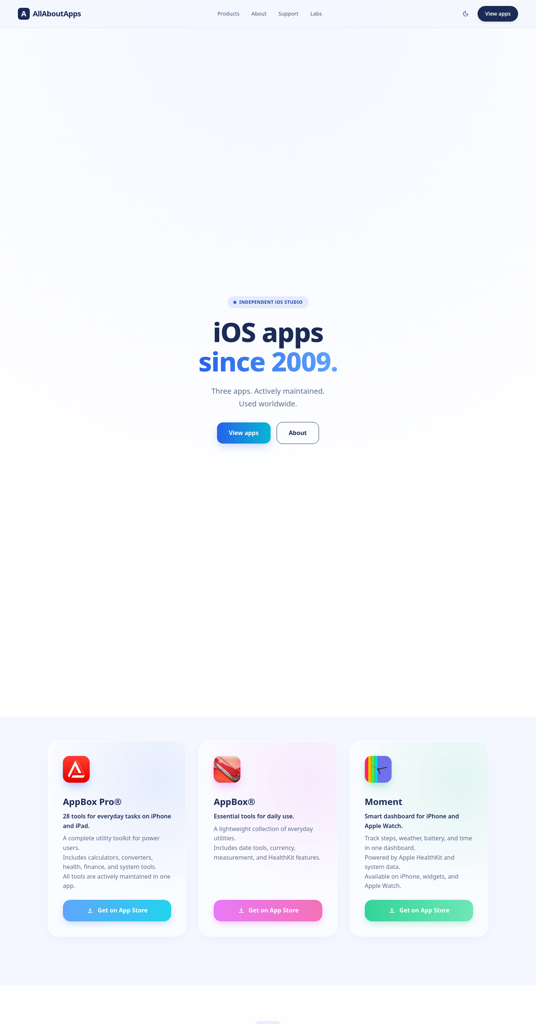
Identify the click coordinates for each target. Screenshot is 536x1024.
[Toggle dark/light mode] (465, 13)
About (259, 13)
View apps (498, 13)
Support (288, 13)
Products (228, 13)
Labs (316, 13)
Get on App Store (116, 910)
